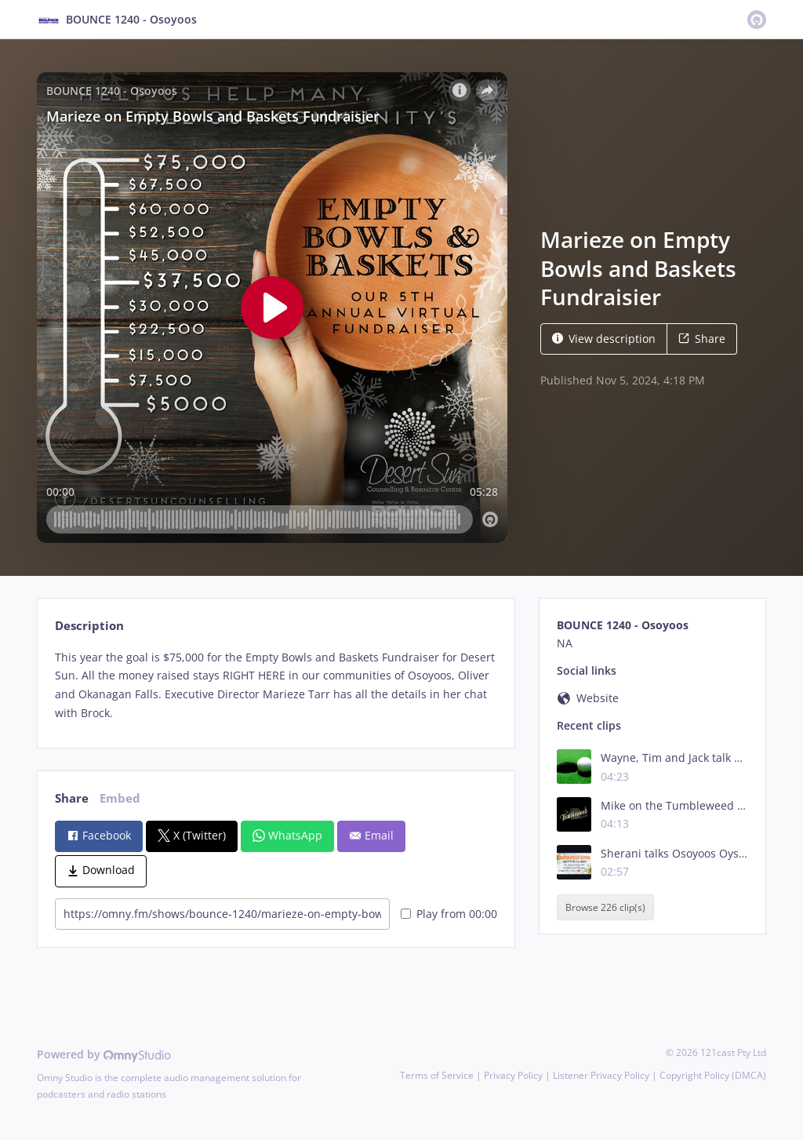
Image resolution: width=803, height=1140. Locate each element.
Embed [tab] (120, 798)
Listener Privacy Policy (601, 1075)
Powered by (104, 1054)
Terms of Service (437, 1075)
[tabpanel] (275, 685)
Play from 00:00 (449, 913)
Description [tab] (89, 625)
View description (604, 338)
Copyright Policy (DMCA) (712, 1075)
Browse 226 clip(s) (605, 907)
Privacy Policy (513, 1075)
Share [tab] (72, 798)
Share (701, 338)
